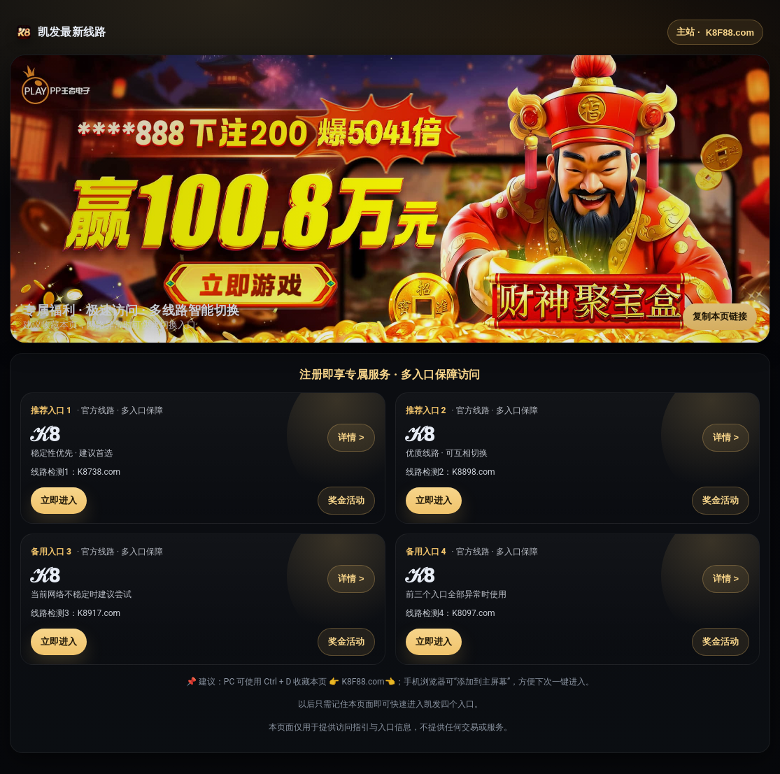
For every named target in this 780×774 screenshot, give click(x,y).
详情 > (351, 437)
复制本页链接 (720, 316)
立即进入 (59, 500)
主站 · (715, 32)
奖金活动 (346, 500)
